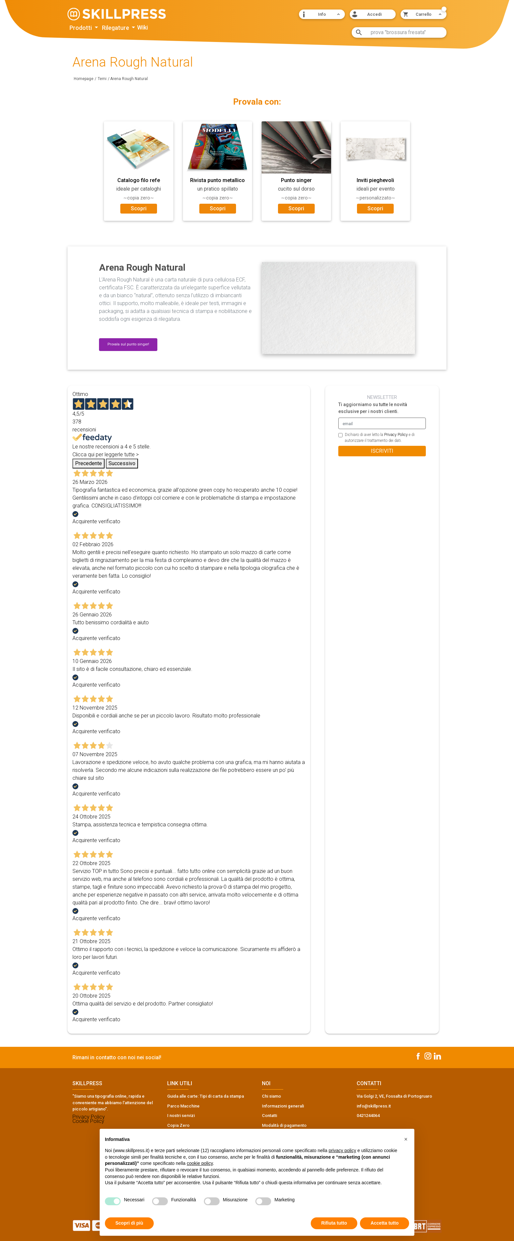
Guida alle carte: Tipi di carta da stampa (205, 1096)
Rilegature (116, 28)
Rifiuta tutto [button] (334, 1223)
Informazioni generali (283, 1106)
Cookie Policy (88, 1121)
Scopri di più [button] (129, 1223)
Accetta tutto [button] (384, 1223)
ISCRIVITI (382, 451)
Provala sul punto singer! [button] (128, 344)
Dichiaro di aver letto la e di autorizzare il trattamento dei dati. (380, 437)
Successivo (122, 463)
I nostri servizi (181, 1115)
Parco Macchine (183, 1106)
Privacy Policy (396, 434)
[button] (322, 14)
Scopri (139, 208)
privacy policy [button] (342, 1150)
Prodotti (81, 28)
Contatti (269, 1115)
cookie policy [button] (200, 1163)
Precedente (88, 463)
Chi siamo (271, 1096)
